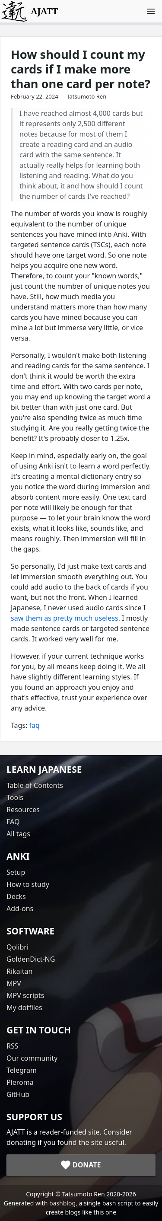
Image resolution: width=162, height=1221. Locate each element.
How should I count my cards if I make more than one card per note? (80, 69)
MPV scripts (25, 995)
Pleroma (20, 1082)
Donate (87, 1165)
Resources (23, 809)
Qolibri (17, 947)
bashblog (62, 1203)
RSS (12, 1046)
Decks (16, 896)
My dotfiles (24, 1007)
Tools (14, 797)
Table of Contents (34, 785)
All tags (18, 833)
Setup (15, 872)
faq (34, 725)
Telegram (21, 1070)
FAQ (12, 821)
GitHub (17, 1094)
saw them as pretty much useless (64, 618)
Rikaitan (19, 971)
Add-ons (19, 908)
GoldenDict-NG (30, 959)
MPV (13, 983)
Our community (31, 1058)
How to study (27, 884)
